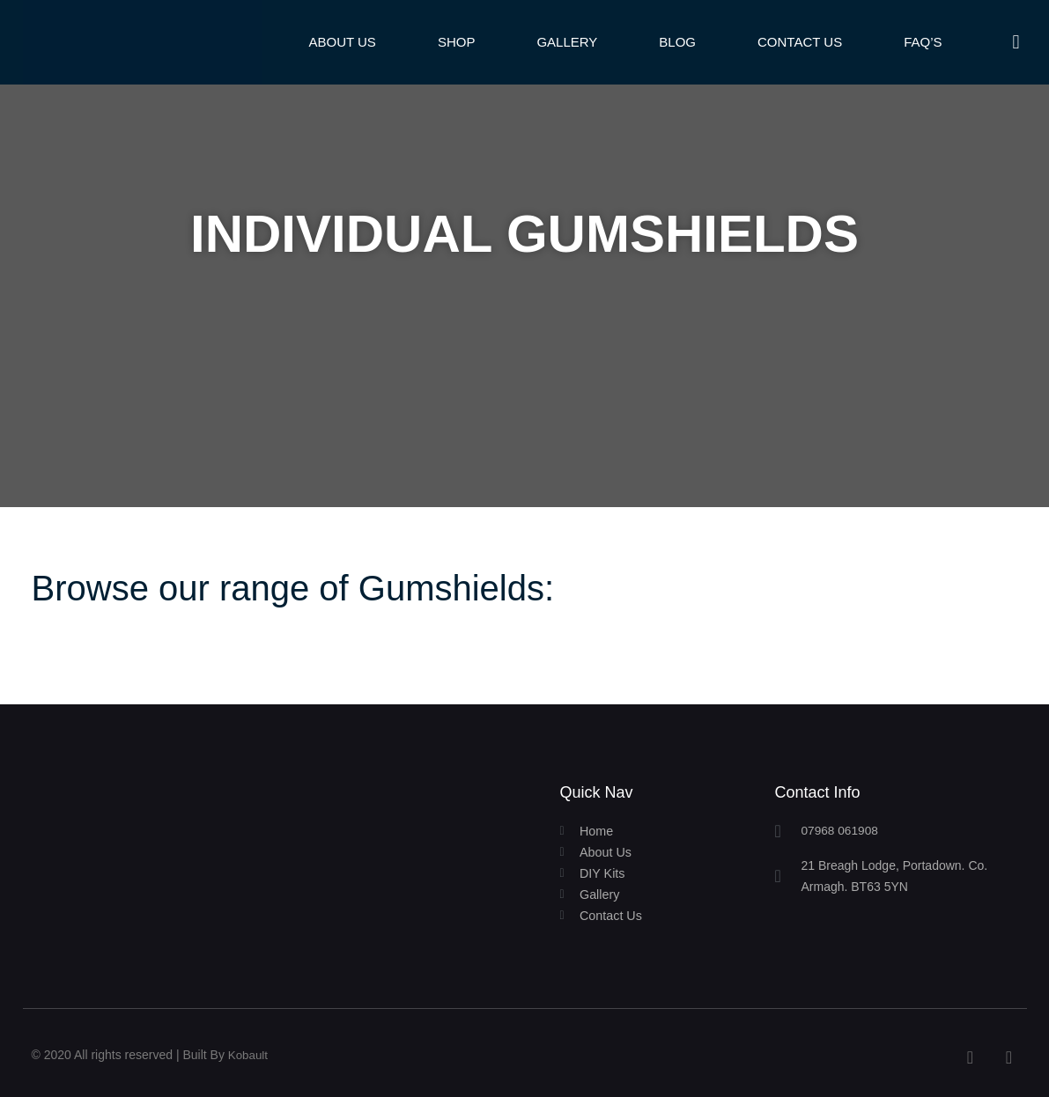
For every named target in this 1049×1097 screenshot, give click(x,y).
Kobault (249, 1055)
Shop (457, 41)
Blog (677, 41)
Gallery (566, 41)
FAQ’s (923, 41)
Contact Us (799, 41)
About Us (341, 41)
